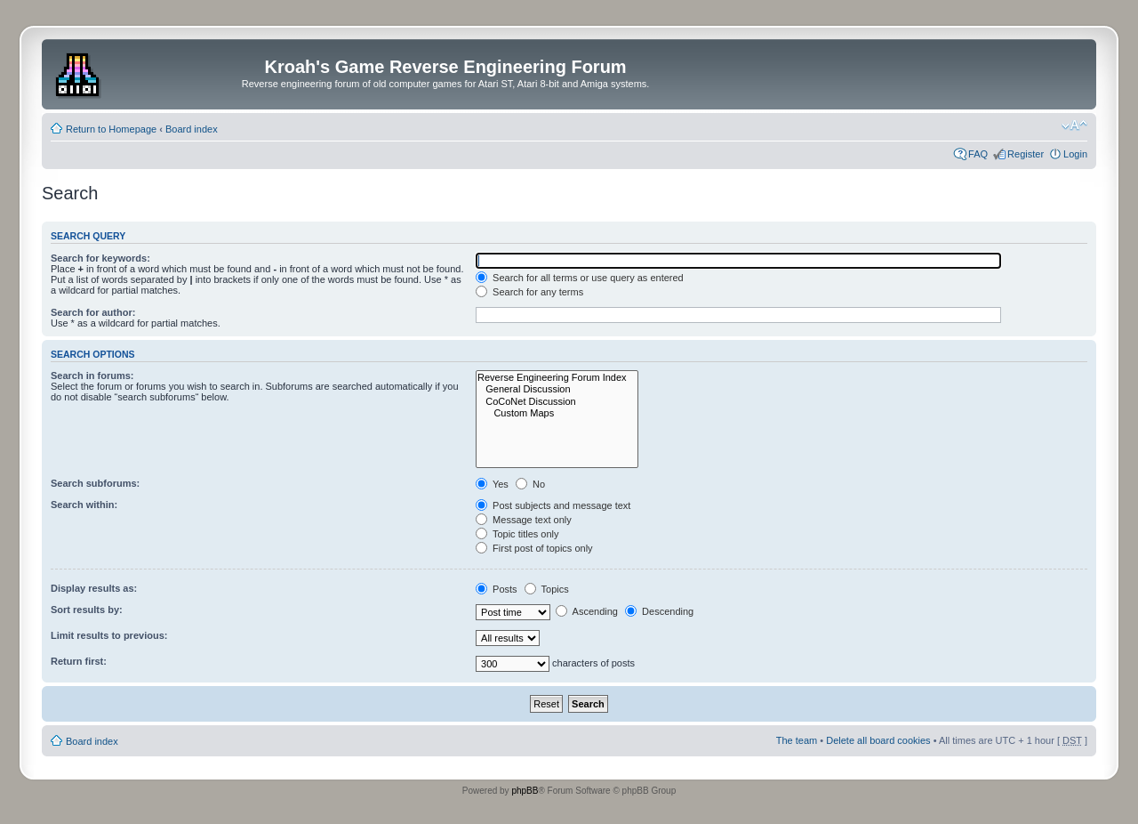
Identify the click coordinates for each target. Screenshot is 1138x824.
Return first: (79, 661)
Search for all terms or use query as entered (580, 277)
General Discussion (557, 389)
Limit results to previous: (109, 635)
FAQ (978, 154)
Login (1075, 154)
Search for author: (93, 312)
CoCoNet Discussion (557, 402)
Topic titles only (517, 534)
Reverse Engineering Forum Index (557, 378)
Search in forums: (92, 375)
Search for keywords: (100, 258)
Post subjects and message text (553, 505)
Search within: (84, 504)
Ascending (587, 611)
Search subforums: (95, 483)
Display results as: (94, 588)
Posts (496, 589)
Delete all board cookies (878, 740)
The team (796, 740)
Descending (659, 611)
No (530, 484)
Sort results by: (87, 609)
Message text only (524, 519)
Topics (547, 589)
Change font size (1074, 125)
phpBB (524, 791)
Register (1025, 154)
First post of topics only (534, 548)
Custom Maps (557, 413)
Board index (191, 129)
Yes (492, 484)
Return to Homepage (111, 129)
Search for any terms (529, 292)
